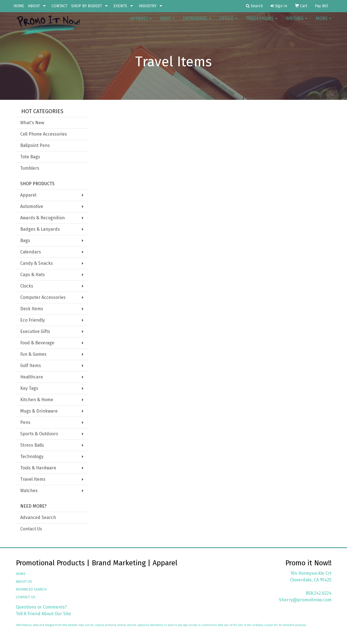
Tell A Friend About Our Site (43, 613)
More (323, 22)
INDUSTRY (147, 6)
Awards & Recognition (42, 217)
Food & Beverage (37, 342)
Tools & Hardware (38, 467)
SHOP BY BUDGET (86, 6)
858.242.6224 (318, 593)
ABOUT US (24, 581)
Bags (167, 22)
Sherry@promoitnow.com (305, 599)
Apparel (141, 22)
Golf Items (30, 365)
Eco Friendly (32, 320)
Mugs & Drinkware (39, 411)
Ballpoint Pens (35, 145)
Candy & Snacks (36, 263)
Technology (31, 456)
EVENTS (120, 6)
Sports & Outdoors (39, 433)
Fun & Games (33, 354)
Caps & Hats (32, 274)
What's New (32, 122)
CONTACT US (25, 597)
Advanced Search (38, 517)
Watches (29, 490)
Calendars (30, 252)
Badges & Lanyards (40, 229)
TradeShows (261, 22)
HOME (19, 6)
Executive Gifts (35, 331)
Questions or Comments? (41, 607)
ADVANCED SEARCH (31, 589)
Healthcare (31, 377)
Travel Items (32, 479)
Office (228, 22)
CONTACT (59, 6)
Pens (25, 422)
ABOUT (34, 6)
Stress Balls (32, 445)
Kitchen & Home (36, 399)
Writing (296, 22)
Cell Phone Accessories (43, 134)
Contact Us (31, 528)
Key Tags (29, 388)
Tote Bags (30, 156)
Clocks (26, 286)
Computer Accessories (43, 297)
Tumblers (29, 168)
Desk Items (31, 308)
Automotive (31, 206)
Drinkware (197, 22)
